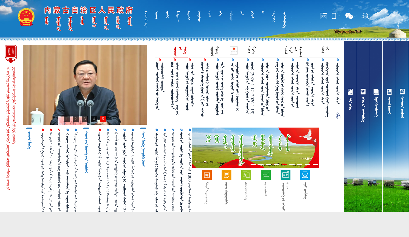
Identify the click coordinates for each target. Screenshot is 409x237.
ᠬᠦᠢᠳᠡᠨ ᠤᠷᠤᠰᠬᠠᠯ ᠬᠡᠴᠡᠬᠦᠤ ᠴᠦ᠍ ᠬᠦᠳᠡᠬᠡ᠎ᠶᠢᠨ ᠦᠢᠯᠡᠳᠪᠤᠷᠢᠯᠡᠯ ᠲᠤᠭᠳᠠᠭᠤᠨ (160, 86)
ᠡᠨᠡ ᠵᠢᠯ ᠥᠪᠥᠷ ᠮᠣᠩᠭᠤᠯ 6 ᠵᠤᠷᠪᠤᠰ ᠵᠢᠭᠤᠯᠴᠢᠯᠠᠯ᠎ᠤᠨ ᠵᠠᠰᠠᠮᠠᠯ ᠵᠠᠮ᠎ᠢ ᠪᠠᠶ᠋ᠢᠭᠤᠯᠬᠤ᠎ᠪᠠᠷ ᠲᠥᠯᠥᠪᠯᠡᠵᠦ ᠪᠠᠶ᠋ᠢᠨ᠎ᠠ (235, 86)
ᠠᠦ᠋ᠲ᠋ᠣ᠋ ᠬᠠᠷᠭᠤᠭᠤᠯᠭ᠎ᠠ (226, 193)
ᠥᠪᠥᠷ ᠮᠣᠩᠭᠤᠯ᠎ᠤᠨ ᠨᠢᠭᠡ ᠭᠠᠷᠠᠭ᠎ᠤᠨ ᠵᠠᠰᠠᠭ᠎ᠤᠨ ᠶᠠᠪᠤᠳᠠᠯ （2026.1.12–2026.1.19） (250, 88)
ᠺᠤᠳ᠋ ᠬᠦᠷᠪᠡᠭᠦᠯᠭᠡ (246, 191)
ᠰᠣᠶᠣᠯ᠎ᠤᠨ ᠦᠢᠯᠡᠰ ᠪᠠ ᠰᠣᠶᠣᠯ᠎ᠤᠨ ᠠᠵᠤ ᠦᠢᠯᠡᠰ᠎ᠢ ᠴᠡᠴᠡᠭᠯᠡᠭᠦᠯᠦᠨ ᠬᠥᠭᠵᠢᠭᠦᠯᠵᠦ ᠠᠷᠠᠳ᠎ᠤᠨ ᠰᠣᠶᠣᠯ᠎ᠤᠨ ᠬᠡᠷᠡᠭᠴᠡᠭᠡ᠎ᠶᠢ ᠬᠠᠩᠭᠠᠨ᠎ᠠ (181, 180)
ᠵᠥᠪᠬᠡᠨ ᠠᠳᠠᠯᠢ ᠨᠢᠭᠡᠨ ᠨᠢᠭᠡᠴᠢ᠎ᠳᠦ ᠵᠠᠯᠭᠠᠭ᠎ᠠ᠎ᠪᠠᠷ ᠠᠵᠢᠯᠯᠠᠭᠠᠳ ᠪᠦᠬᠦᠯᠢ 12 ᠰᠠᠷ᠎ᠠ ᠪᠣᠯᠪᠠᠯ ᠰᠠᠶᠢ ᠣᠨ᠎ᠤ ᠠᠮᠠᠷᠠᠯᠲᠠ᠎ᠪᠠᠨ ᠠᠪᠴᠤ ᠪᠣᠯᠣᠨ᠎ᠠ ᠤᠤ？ (124, 178)
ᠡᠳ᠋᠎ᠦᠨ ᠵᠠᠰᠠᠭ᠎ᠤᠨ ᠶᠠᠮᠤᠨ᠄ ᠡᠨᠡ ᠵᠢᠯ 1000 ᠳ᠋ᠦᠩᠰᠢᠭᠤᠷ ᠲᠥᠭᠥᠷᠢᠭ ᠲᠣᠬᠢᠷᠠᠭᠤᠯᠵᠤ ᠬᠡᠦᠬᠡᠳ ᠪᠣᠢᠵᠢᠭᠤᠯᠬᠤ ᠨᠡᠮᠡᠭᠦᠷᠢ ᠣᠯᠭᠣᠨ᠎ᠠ (189, 177)
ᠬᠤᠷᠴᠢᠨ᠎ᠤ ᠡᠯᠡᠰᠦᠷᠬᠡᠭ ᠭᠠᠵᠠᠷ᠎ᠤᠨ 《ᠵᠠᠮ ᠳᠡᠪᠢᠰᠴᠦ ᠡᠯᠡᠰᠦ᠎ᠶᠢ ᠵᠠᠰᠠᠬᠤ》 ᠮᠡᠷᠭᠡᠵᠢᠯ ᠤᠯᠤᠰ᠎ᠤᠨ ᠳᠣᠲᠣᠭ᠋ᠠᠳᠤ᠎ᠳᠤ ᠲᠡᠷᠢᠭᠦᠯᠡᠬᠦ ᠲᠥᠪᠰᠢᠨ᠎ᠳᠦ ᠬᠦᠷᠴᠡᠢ (205, 89)
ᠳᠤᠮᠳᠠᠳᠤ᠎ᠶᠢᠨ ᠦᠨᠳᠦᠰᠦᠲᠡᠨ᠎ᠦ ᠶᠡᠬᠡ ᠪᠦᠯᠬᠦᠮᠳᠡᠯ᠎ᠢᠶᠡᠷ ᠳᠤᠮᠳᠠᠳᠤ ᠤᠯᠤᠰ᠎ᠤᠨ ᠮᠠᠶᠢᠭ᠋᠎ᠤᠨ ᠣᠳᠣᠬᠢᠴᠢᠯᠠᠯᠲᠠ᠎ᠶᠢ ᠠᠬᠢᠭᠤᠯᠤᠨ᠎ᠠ (59, 177)
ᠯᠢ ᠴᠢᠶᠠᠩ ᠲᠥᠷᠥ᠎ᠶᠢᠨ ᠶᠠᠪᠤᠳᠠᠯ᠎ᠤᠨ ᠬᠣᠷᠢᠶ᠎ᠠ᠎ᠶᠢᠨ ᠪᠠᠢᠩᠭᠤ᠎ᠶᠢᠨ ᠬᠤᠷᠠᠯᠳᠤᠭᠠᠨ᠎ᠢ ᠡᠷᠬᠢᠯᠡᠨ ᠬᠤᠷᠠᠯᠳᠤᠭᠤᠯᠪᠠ (75, 178)
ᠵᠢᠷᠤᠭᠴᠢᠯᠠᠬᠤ (265, 189)
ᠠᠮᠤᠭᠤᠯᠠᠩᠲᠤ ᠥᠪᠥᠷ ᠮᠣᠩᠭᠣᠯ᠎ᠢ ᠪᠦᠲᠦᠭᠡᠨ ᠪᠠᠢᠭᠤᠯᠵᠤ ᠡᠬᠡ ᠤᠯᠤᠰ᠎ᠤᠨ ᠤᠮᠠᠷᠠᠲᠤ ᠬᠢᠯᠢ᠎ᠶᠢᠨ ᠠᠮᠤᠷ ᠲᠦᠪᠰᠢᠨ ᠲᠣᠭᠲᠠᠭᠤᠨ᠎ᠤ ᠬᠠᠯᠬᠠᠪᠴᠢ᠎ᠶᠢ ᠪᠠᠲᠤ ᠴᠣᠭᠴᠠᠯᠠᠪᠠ (156, 180)
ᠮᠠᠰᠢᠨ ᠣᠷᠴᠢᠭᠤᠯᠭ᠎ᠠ (206, 193)
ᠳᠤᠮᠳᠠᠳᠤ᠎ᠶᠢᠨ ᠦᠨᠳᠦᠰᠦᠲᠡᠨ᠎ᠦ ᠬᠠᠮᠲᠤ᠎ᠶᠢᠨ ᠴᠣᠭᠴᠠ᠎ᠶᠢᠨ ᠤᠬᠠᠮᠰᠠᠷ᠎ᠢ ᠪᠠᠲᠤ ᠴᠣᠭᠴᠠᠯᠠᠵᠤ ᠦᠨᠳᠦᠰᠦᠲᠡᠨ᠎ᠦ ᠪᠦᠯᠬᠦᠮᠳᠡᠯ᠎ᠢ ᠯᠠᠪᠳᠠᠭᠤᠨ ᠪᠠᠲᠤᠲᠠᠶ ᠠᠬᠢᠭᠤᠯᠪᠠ (173, 178)
